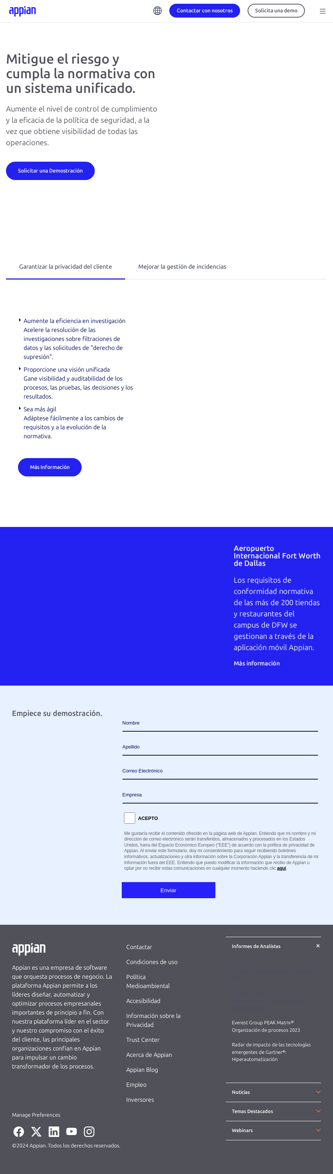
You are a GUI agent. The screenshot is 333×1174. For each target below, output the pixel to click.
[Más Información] (50, 466)
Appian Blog (142, 1069)
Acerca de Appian (149, 1054)
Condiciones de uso (152, 962)
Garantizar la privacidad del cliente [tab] (65, 266)
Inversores (140, 1099)
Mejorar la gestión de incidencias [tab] (182, 266)
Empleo (136, 1084)
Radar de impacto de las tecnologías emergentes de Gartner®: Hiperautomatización (271, 1052)
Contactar (139, 947)
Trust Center (143, 1039)
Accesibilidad (143, 1000)
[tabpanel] (166, 396)
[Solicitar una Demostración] (50, 170)
